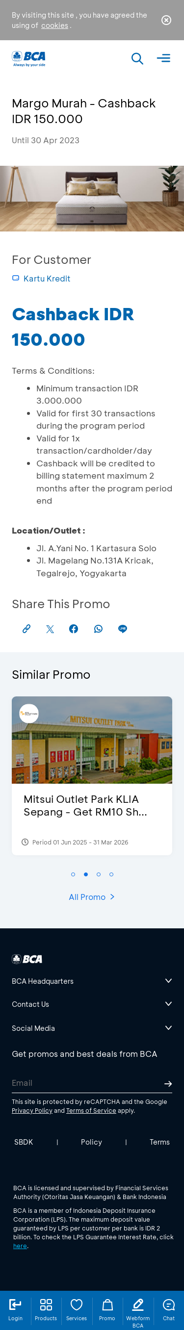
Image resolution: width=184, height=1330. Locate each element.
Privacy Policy (32, 1110)
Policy (91, 1142)
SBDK (23, 1142)
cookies (54, 25)
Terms (160, 1142)
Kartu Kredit (41, 278)
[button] (73, 874)
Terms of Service (91, 1110)
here (20, 1246)
